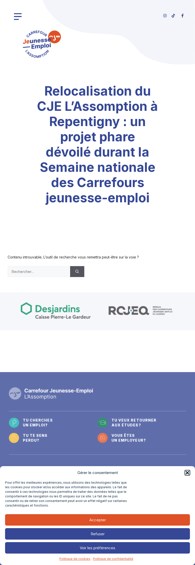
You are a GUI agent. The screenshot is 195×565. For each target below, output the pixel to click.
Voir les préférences (97, 547)
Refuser (98, 533)
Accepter (97, 519)
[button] (187, 472)
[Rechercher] (77, 271)
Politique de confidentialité (113, 559)
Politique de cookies (74, 559)
